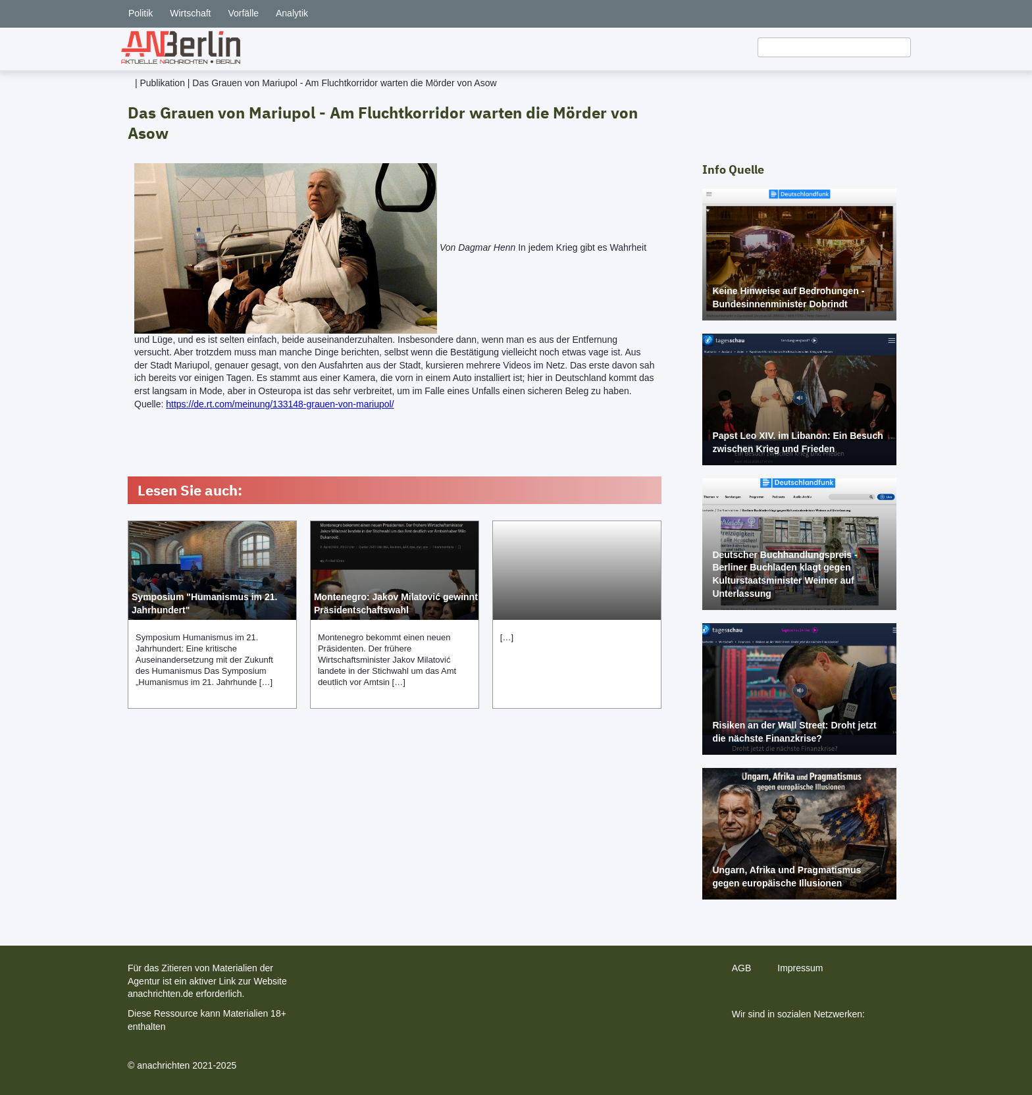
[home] (180, 47)
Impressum (800, 968)
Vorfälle (243, 13)
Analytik (292, 13)
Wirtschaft (190, 13)
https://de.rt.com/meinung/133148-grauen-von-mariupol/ (280, 404)
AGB (742, 968)
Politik (140, 13)
